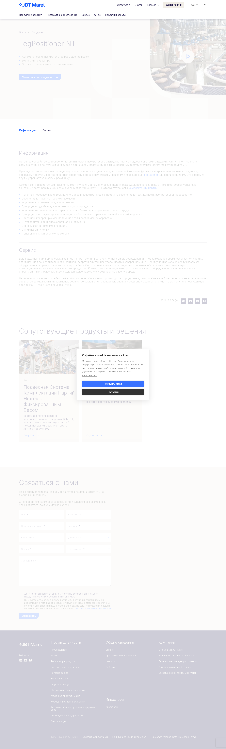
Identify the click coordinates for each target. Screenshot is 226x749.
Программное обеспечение (62, 14)
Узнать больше (89, 379)
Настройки (129, 387)
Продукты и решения (30, 14)
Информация (27, 130)
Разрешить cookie (97, 387)
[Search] (205, 4)
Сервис (86, 14)
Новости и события (116, 14)
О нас (97, 14)
